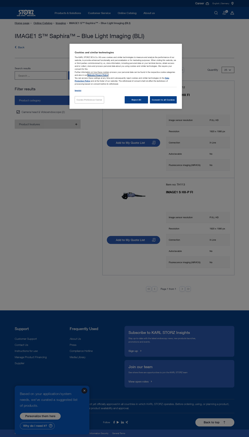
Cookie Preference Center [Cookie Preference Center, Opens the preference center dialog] (89, 100)
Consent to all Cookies (163, 100)
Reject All (136, 100)
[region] (126, 76)
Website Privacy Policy (98, 75)
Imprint (78, 90)
